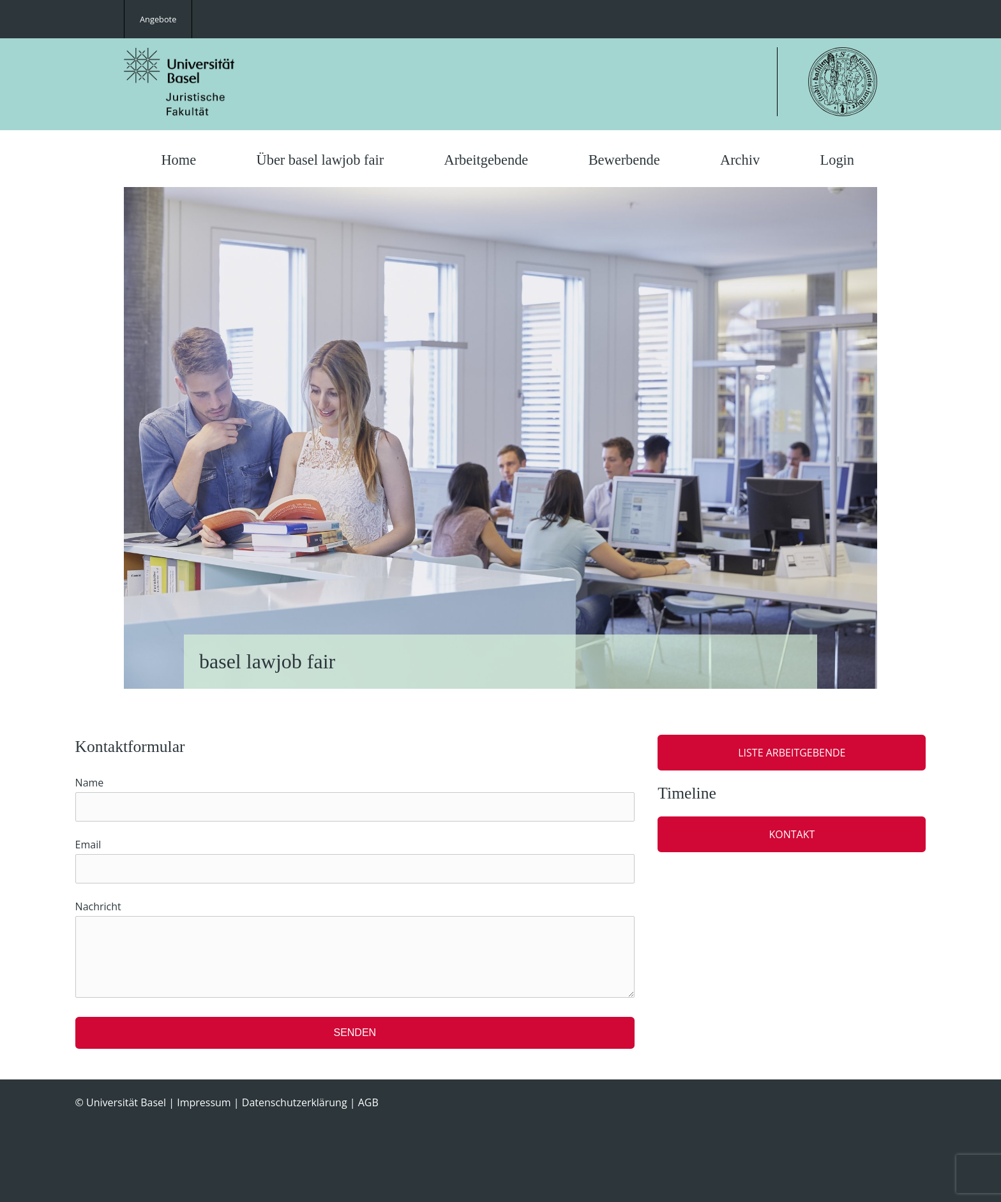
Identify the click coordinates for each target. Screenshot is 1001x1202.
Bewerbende (624, 160)
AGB (368, 1102)
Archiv (740, 160)
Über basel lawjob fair (320, 160)
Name (89, 783)
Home (178, 160)
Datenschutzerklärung (294, 1102)
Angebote (158, 19)
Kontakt (792, 834)
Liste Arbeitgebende (791, 753)
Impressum (203, 1102)
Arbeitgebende (486, 160)
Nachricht (98, 906)
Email (88, 845)
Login (837, 160)
